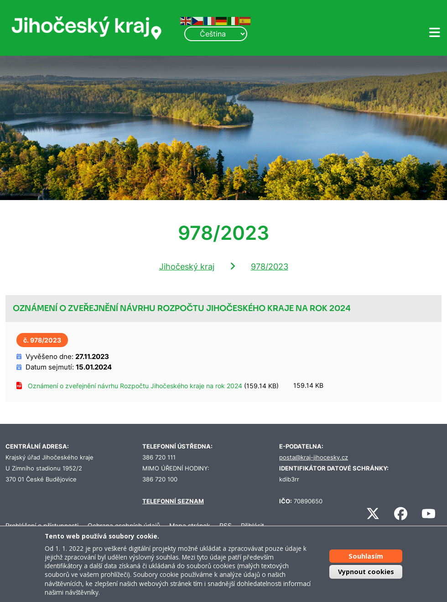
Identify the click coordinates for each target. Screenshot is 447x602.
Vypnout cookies (366, 571)
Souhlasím (365, 556)
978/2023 (269, 266)
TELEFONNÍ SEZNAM (173, 501)
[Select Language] (215, 33)
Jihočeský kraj (186, 266)
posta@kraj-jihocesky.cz (313, 457)
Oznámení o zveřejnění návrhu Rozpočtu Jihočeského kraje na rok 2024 (135, 386)
